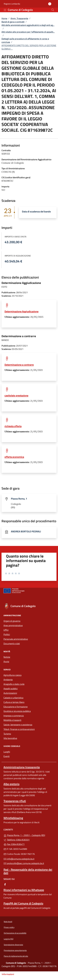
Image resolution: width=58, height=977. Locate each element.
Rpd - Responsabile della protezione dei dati (28, 871)
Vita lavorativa (10, 738)
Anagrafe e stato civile (14, 684)
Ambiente (8, 679)
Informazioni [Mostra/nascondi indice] (8, 974)
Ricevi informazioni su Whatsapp (24, 890)
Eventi (7, 756)
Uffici (6, 630)
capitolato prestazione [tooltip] (16, 395)
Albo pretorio (11, 784)
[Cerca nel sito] (52, 9)
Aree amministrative (13, 625)
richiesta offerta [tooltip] (13, 426)
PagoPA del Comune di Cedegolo (23, 903)
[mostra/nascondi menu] (5, 9)
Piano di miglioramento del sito (16, 956)
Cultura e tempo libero (14, 702)
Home (4, 18)
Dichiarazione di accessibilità (15, 933)
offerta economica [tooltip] (14, 457)
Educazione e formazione (16, 706)
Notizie (7, 657)
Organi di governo (12, 621)
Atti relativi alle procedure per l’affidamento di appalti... (28, 32)
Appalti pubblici (11, 688)
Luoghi (7, 751)
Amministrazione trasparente (22, 767)
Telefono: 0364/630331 (17, 839)
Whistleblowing (13, 818)
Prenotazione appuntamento (15, 950)
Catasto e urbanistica (13, 697)
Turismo (7, 733)
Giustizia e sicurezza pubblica (17, 711)
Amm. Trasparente (19, 18)
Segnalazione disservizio (13, 944)
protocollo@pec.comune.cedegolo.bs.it (24, 863)
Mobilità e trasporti (12, 720)
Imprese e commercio (14, 715)
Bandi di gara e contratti (13, 21)
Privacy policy (9, 927)
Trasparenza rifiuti (15, 801)
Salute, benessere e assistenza (18, 724)
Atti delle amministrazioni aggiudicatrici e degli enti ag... (28, 25)
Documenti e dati (12, 643)
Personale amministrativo (16, 639)
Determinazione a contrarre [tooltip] (19, 365)
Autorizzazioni (10, 693)
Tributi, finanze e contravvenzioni (19, 729)
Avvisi (6, 661)
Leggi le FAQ (8, 938)
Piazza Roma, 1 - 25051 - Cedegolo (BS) (29, 835)
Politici (7, 634)
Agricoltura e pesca (12, 675)
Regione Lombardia (12, 3)
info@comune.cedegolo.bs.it (19, 859)
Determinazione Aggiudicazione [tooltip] (21, 311)
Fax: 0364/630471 (14, 844)
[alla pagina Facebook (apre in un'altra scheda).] (5, 884)
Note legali (8, 921)
